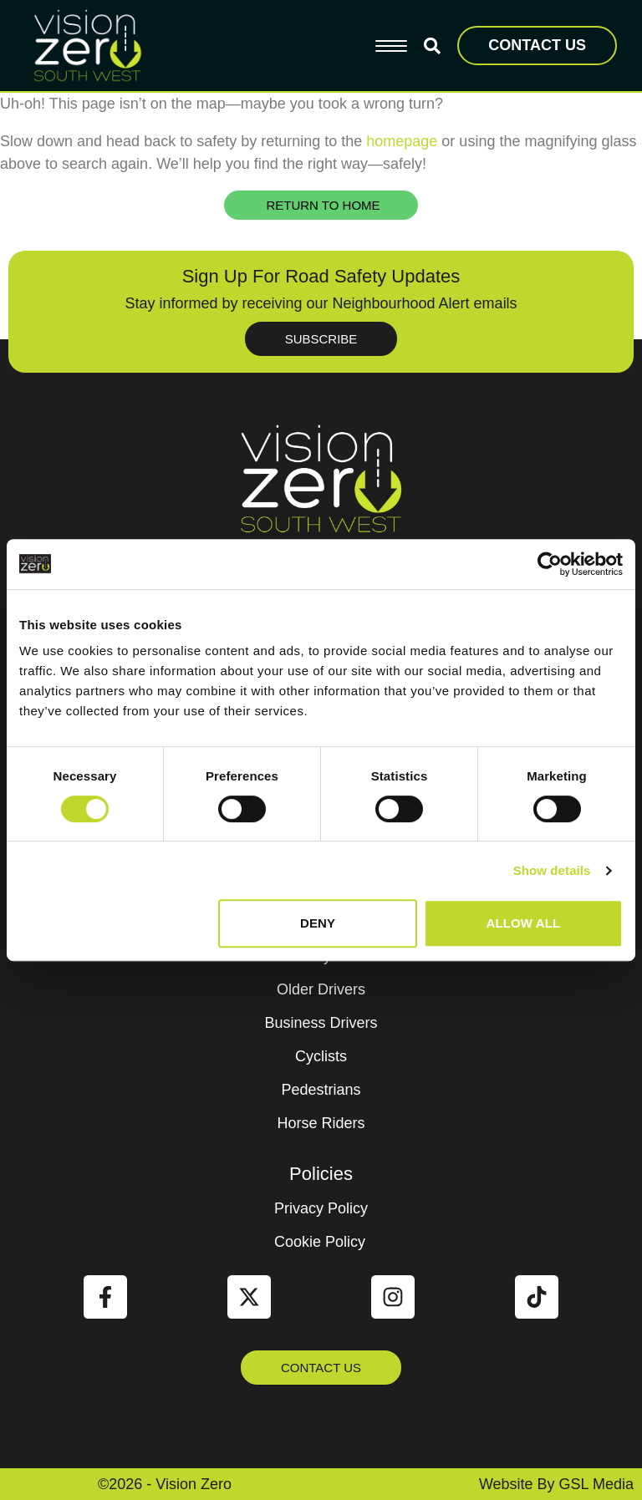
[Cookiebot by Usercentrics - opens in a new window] (549, 564)
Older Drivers (321, 989)
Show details (552, 870)
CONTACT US (537, 45)
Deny (317, 923)
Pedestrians (320, 1089)
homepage (401, 141)
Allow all (524, 923)
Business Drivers (320, 1022)
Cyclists (321, 1056)
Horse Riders (320, 1123)
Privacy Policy (321, 1208)
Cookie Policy (319, 1241)
